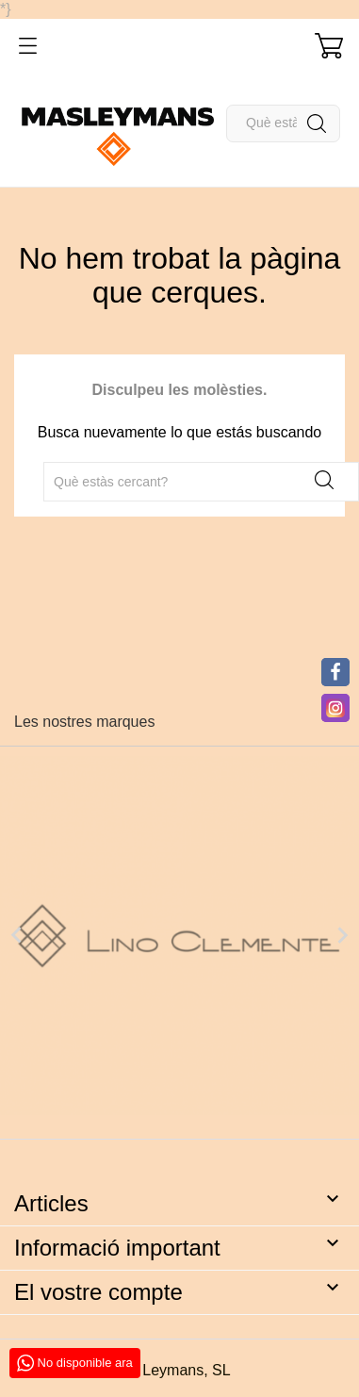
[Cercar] (283, 123)
